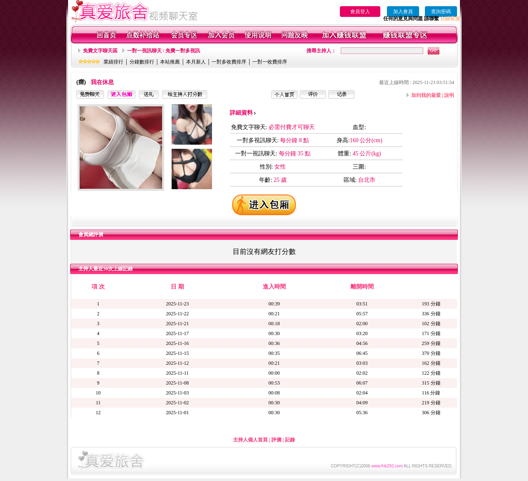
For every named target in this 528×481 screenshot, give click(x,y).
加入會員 (403, 11)
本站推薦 (170, 62)
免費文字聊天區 (100, 51)
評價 (276, 440)
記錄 (290, 440)
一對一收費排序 (269, 62)
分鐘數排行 (142, 62)
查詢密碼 (441, 11)
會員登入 (360, 11)
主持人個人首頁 (250, 440)
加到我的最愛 (426, 95)
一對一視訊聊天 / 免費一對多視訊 (163, 51)
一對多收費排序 (229, 62)
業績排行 (113, 62)
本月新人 (196, 62)
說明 (449, 95)
